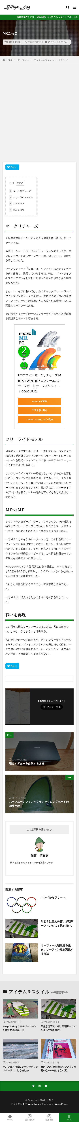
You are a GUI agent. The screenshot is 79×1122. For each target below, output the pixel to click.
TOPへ (69, 1117)
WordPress (61, 1104)
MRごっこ (64, 60)
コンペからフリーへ (53, 897)
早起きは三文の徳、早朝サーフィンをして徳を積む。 (57, 923)
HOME (9, 60)
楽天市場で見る (39, 410)
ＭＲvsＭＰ (16, 203)
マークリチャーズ (20, 191)
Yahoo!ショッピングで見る (39, 419)
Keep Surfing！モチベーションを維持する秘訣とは (19, 1028)
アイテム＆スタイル (57, 42)
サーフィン (23, 60)
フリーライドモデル (21, 197)
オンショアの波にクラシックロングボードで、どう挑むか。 (20, 1068)
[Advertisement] (39, 114)
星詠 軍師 (49, 1117)
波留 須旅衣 (29, 1117)
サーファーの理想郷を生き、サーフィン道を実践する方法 (57, 949)
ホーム (10, 1117)
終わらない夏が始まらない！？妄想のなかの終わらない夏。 (58, 1068)
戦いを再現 (16, 210)
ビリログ (48, 1100)
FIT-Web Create (32, 1104)
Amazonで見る (39, 401)
